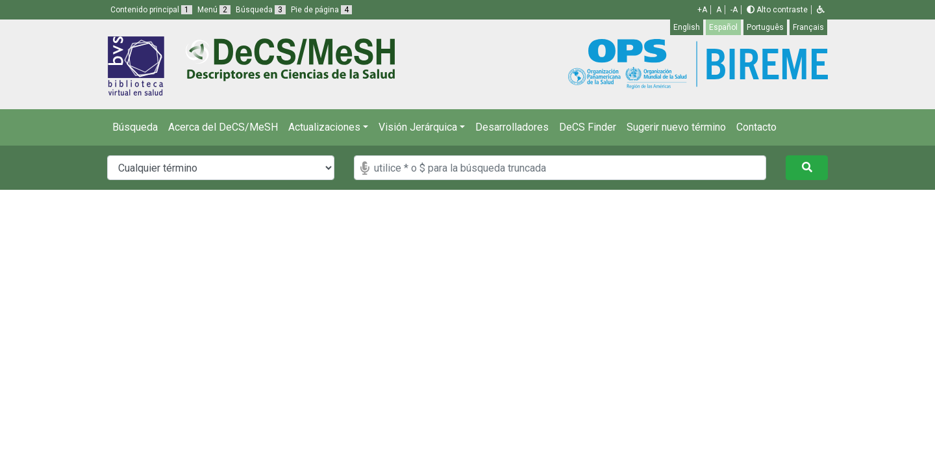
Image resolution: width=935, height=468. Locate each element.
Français (808, 27)
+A (702, 9)
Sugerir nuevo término (676, 127)
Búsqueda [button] (261, 9)
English (686, 27)
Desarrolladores (512, 127)
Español (723, 27)
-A (734, 9)
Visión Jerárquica (418, 127)
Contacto (756, 127)
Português (765, 27)
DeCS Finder (587, 127)
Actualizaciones (324, 127)
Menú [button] (214, 9)
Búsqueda (135, 127)
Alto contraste (777, 9)
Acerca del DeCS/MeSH (223, 127)
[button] (821, 9)
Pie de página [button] (321, 9)
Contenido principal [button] (151, 9)
